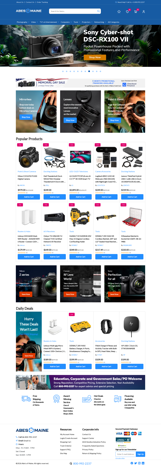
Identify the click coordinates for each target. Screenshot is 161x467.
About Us (19, 2)
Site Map (63, 453)
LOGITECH (101, 185)
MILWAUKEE (127, 245)
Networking (100, 22)
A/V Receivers (49, 231)
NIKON (22, 185)
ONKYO (48, 245)
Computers (66, 22)
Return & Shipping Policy (91, 453)
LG (72, 185)
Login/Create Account (68, 438)
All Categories (113, 22)
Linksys (22, 245)
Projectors (87, 22)
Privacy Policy (87, 449)
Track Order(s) (65, 446)
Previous (2, 51)
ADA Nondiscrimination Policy (94, 442)
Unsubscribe (120, 458)
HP (124, 355)
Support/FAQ (65, 449)
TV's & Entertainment (49, 22)
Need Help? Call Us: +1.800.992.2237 (131, 2)
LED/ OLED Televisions (78, 171)
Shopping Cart (65, 442)
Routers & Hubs (24, 231)
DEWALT (75, 245)
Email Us (27, 440)
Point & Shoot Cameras (27, 171)
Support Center (88, 438)
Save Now (26, 294)
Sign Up (140, 454)
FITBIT (99, 355)
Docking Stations (50, 171)
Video (34, 22)
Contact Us (30, 2)
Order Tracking (42, 2)
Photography (23, 22)
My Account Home (67, 434)
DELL (47, 185)
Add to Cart (29, 197)
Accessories (100, 341)
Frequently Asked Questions (93, 446)
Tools (77, 22)
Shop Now (26, 117)
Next (158, 51)
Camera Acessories (103, 171)
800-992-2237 (31, 437)
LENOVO (126, 185)
